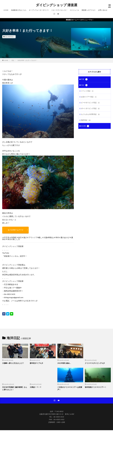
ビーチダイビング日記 (90, 103)
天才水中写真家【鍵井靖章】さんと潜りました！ (14, 388)
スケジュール (74, 10)
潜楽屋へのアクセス (88, 10)
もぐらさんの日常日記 (90, 114)
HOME (6, 10)
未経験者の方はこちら (18, 10)
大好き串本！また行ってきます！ (27, 60)
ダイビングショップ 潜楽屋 (56, 5)
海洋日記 (10, 36)
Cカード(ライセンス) (59, 10)
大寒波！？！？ (35, 387)
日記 (6, 36)
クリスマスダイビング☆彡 (95, 363)
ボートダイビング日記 (90, 108)
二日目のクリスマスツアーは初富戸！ (69, 388)
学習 (84, 79)
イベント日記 (87, 91)
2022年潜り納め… (64, 363)
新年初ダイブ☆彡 (36, 363)
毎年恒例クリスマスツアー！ (95, 387)
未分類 (85, 126)
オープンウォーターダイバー (39, 10)
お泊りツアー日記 (89, 97)
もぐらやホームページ (15, 230)
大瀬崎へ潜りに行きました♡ (13, 363)
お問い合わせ (102, 10)
